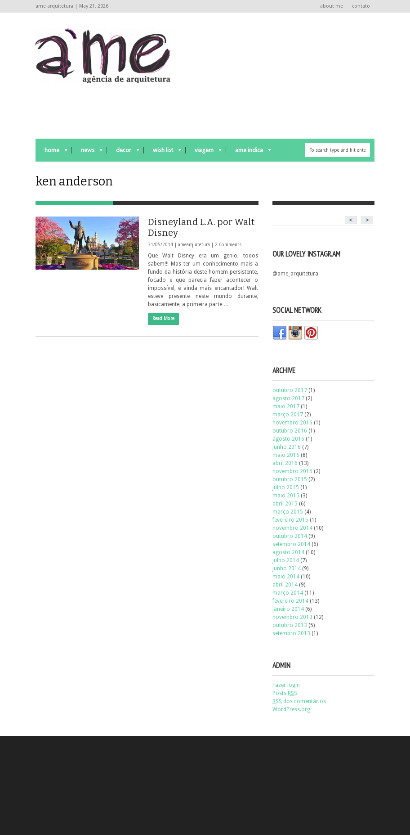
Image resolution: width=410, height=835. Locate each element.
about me (331, 6)
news (87, 152)
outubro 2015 (289, 479)
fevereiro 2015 (290, 520)
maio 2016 (285, 455)
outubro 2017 (289, 390)
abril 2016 (285, 463)
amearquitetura (194, 244)
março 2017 (287, 414)
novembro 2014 (292, 528)
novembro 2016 (292, 423)
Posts (284, 693)
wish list (162, 152)
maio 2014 (285, 576)
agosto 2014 (288, 552)
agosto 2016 (288, 439)
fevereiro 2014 (290, 601)
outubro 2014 (289, 536)
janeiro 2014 (288, 609)
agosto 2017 (288, 398)
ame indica (248, 152)
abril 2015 (285, 504)
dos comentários (299, 701)
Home (51, 152)
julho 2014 (285, 560)
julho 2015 (285, 487)
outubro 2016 (289, 431)
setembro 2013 (291, 633)
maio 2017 (285, 406)
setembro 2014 (291, 544)
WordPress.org (291, 709)
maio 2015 (285, 495)
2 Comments (228, 244)
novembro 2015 (292, 471)
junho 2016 (286, 447)
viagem (204, 152)
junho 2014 (286, 568)
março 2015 (287, 512)
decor (123, 152)
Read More (163, 318)
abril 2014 (285, 585)
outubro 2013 (289, 625)
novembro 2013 (292, 617)
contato (361, 6)
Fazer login (286, 685)
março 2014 (287, 593)
